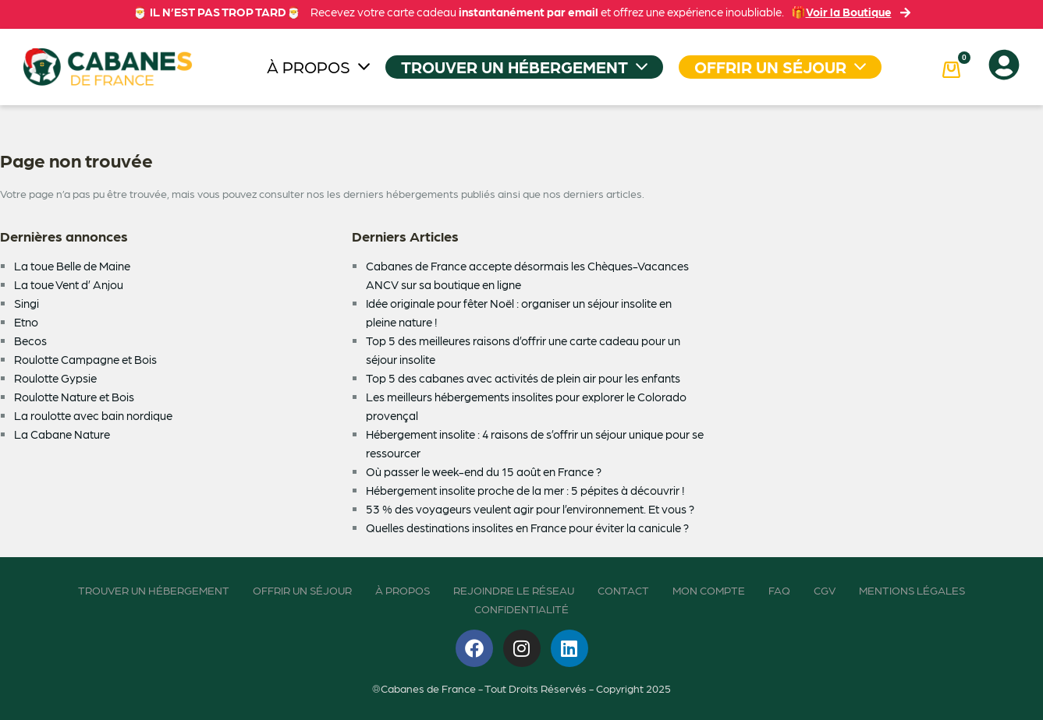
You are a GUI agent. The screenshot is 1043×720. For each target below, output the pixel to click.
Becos (30, 341)
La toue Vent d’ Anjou (68, 284)
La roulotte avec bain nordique (93, 415)
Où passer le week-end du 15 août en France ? (483, 471)
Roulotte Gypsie (55, 378)
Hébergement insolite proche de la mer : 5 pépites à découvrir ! (525, 490)
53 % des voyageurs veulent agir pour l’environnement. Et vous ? (530, 509)
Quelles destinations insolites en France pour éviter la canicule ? (527, 528)
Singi (26, 303)
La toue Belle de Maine (72, 266)
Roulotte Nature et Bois (74, 397)
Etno (26, 322)
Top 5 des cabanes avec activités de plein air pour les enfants (523, 378)
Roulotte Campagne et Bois (85, 359)
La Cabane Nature (62, 434)
